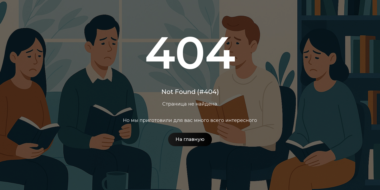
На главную (190, 139)
